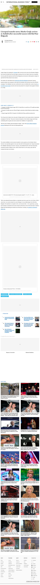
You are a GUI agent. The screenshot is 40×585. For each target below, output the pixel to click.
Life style (2, 574)
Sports (2, 576)
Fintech (9, 577)
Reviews (2, 577)
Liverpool (15, 73)
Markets (2, 564)
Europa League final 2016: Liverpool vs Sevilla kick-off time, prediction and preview (18, 114)
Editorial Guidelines (30, 353)
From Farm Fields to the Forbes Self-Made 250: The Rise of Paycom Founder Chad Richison (29, 320)
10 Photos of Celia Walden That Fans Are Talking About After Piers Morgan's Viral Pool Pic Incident (10, 449)
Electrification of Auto (11, 566)
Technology (2, 571)
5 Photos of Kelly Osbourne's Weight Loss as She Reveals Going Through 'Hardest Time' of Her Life (30, 484)
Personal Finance (3, 569)
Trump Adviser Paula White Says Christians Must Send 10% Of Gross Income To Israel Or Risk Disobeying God (30, 501)
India (24, 563)
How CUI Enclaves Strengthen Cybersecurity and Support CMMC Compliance (9, 332)
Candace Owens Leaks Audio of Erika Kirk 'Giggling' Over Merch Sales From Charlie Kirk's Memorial (9, 501)
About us (17, 561)
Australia (25, 561)
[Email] (36, 42)
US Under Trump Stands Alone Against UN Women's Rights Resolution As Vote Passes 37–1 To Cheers (9, 466)
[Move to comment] (38, 42)
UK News (2, 563)
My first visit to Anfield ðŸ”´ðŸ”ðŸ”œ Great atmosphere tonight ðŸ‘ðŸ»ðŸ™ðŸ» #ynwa (18, 196)
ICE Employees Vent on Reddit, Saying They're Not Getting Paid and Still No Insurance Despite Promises (10, 398)
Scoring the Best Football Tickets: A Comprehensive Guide (9, 319)
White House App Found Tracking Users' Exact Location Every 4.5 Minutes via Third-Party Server (9, 432)
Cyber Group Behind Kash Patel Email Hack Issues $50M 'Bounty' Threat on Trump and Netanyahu (9, 518)
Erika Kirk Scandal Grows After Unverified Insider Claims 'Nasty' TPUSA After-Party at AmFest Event (29, 466)
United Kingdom (26, 566)
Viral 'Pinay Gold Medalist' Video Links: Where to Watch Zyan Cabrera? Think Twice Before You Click (30, 415)
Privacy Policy (18, 566)
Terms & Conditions (19, 564)
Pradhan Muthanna (9, 40)
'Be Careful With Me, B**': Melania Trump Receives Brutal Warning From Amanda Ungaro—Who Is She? (29, 535)
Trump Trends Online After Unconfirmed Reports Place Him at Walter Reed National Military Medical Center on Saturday (29, 449)
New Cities (10, 576)
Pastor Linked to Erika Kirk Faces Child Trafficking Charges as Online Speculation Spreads (29, 398)
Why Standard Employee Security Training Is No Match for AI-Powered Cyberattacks (9, 326)
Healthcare (10, 564)
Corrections (18, 569)
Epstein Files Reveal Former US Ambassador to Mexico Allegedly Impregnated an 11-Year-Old (30, 552)
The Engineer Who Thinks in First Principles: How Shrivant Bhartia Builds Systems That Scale (29, 326)
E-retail (9, 561)
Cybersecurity (10, 569)
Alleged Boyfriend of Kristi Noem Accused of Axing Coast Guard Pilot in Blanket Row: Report (10, 484)
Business (2, 566)
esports (9, 574)
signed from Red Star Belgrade (21, 81)
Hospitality (10, 563)
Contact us (17, 563)
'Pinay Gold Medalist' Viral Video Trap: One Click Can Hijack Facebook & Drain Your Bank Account (10, 535)
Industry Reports (10, 579)
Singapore (25, 564)
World (2, 561)
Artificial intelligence (11, 571)
